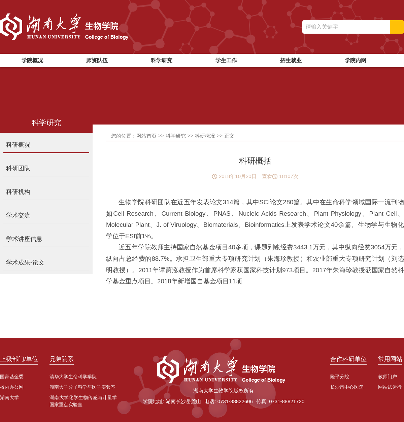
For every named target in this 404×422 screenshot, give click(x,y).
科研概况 (205, 136)
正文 (229, 136)
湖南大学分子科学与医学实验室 (82, 387)
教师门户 (387, 376)
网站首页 (146, 136)
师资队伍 (97, 60)
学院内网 (355, 60)
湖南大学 (9, 397)
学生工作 (226, 60)
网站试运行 (390, 387)
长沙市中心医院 (346, 387)
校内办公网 (12, 387)
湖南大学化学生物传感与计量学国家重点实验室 (83, 401)
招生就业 (291, 60)
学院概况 (32, 60)
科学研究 (161, 60)
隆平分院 (339, 376)
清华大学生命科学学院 (73, 376)
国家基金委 (12, 376)
